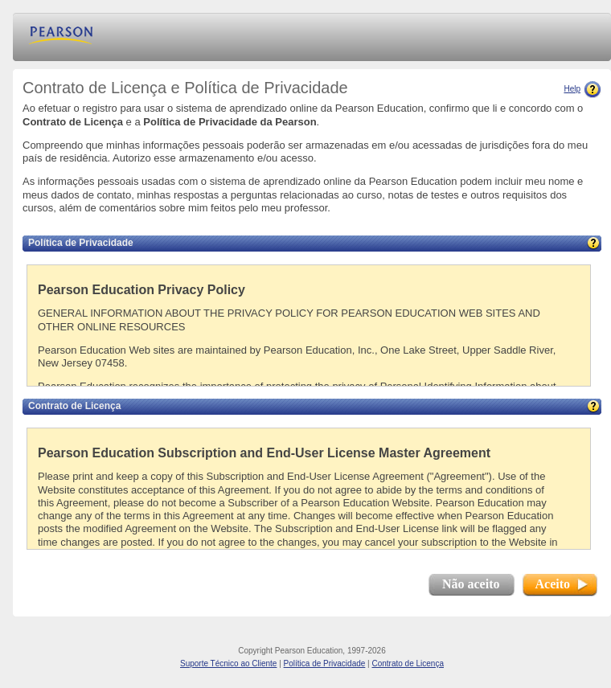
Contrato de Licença (407, 663)
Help (582, 88)
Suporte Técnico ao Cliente (228, 663)
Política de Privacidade (325, 663)
